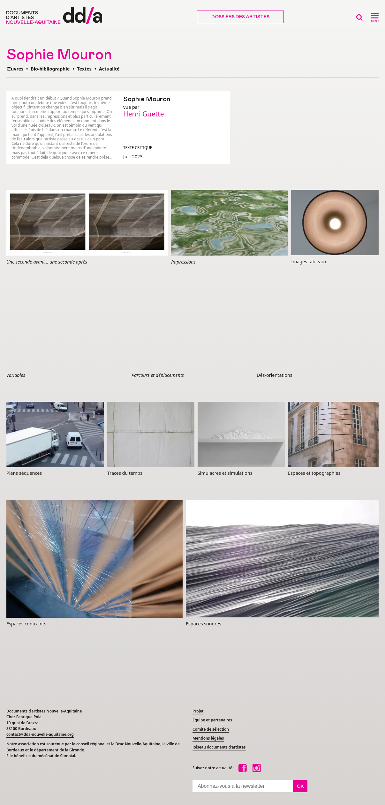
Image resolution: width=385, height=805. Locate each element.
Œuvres (14, 69)
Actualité (109, 69)
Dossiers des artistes (240, 17)
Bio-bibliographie (50, 69)
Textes (84, 69)
